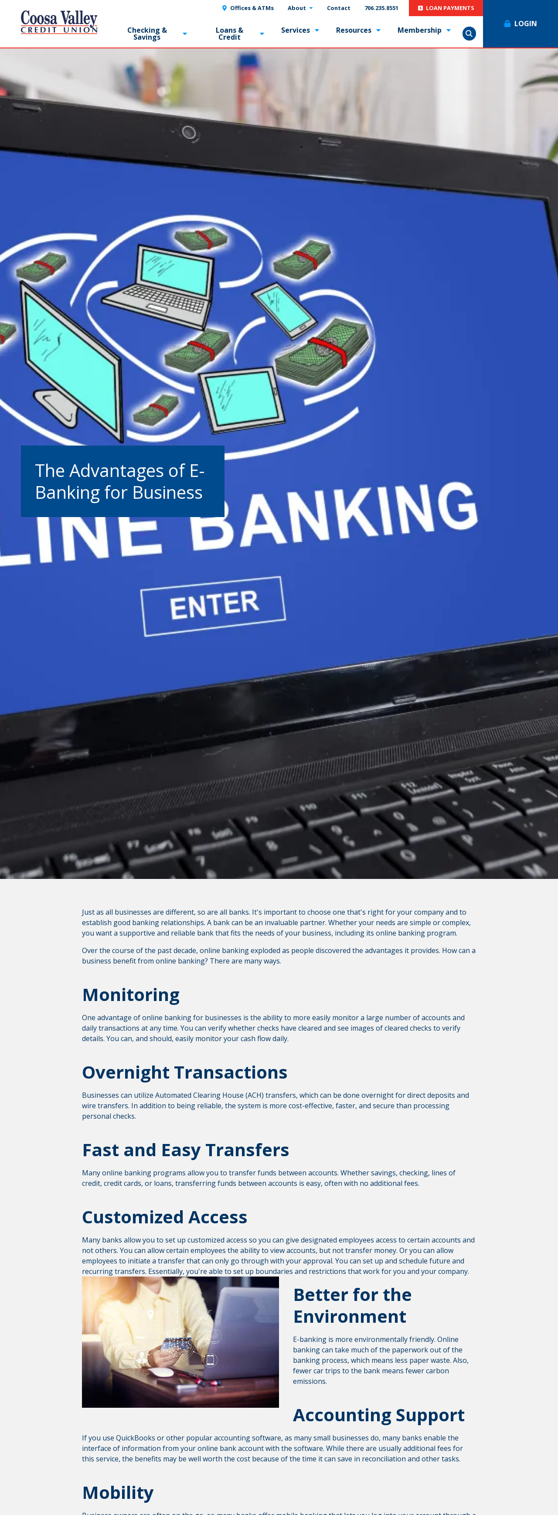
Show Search (469, 34)
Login (525, 23)
